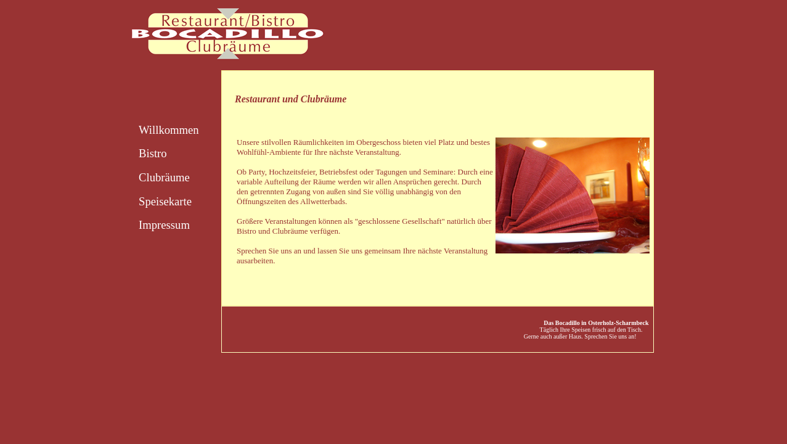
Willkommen (169, 129)
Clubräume (164, 177)
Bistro (153, 153)
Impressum (164, 224)
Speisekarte (165, 201)
